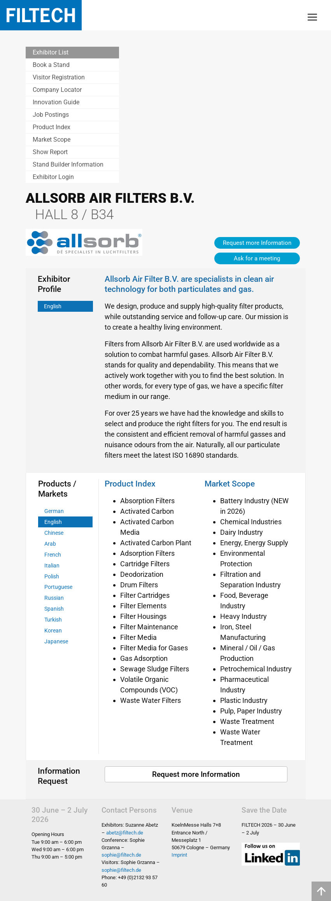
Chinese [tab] (53, 533)
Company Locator (57, 89)
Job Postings (51, 114)
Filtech (41, 15)
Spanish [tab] (54, 609)
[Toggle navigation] (312, 17)
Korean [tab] (53, 630)
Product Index (51, 127)
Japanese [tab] (56, 641)
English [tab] (52, 306)
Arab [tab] (50, 544)
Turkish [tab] (53, 619)
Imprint (179, 855)
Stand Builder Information (68, 164)
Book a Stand (51, 64)
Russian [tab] (54, 598)
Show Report (50, 152)
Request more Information (257, 242)
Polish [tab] (51, 576)
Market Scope (51, 139)
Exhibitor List (50, 52)
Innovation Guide (56, 102)
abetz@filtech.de (124, 833)
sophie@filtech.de (121, 855)
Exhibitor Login (53, 177)
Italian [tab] (52, 565)
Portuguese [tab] (58, 587)
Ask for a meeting (257, 258)
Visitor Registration (59, 77)
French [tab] (52, 554)
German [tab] (54, 511)
